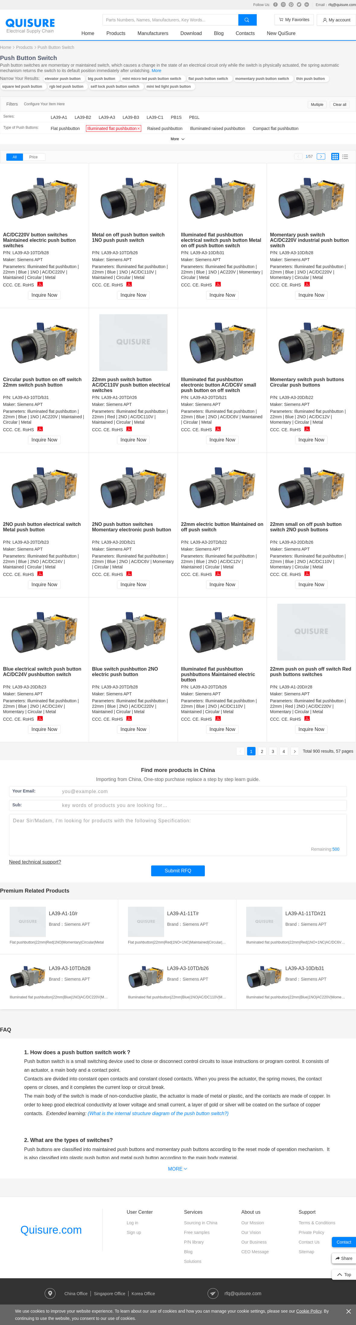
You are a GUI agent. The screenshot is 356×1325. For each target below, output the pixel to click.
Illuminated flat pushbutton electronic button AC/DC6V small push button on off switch (218, 385)
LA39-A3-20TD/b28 (119, 687)
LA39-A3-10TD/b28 (30, 252)
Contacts (245, 33)
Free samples (197, 1232)
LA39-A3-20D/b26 (296, 542)
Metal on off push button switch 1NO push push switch (128, 237)
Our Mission (252, 1222)
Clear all (339, 105)
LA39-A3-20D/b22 (296, 397)
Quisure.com (51, 1230)
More (156, 70)
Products (116, 33)
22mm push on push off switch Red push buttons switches (310, 671)
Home (87, 33)
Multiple (317, 105)
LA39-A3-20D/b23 (29, 687)
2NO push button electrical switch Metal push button (42, 527)
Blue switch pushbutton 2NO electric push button (125, 671)
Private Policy (311, 1232)
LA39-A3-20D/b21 (118, 542)
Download (191, 33)
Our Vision (251, 1232)
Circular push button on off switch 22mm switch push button (42, 382)
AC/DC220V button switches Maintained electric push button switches (39, 240)
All (15, 157)
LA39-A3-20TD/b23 (30, 542)
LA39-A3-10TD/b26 (119, 252)
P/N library (194, 1242)
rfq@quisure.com (342, 5)
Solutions (193, 1261)
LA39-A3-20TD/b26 (208, 687)
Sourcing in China (201, 1222)
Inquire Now (44, 295)
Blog (219, 33)
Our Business (254, 1242)
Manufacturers (153, 33)
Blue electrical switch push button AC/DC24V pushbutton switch (42, 671)
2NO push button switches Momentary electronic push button (131, 527)
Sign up (134, 1232)
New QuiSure (281, 33)
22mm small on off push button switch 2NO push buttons (306, 527)
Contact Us (309, 1242)
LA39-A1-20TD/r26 (119, 397)
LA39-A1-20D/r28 (295, 687)
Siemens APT (30, 259)
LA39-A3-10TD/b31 (30, 397)
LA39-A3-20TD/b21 (208, 397)
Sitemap (306, 1251)
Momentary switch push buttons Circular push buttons (307, 382)
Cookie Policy (309, 1311)
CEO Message (255, 1251)
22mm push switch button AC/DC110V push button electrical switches (131, 385)
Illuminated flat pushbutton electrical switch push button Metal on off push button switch (221, 240)
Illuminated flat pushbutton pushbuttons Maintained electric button (218, 674)
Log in (132, 1222)
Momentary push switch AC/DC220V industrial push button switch (309, 240)
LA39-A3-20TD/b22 (208, 542)
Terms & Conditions (317, 1222)
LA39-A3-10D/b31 (207, 252)
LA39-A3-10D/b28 (296, 252)
